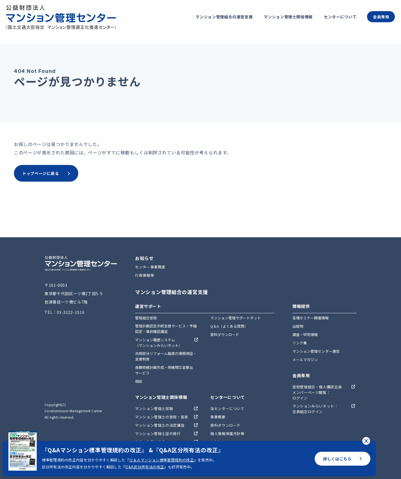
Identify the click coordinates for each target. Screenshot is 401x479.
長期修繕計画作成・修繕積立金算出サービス (164, 370)
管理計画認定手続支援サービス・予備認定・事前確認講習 (166, 328)
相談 (138, 381)
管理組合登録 (146, 317)
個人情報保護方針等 (227, 433)
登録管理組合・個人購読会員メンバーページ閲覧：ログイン (317, 392)
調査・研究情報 (305, 334)
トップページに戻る (46, 173)
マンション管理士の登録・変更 (161, 416)
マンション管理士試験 (154, 408)
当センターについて (227, 408)
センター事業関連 (150, 267)
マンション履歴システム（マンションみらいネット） (158, 342)
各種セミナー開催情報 (310, 317)
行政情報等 (144, 275)
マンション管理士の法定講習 (159, 425)
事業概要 (218, 416)
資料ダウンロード (224, 334)
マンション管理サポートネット (235, 317)
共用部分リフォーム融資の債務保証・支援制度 (166, 356)
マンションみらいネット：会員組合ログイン (315, 408)
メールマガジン (305, 359)
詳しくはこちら (342, 458)
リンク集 (299, 342)
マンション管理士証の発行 (158, 433)
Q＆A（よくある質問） (229, 326)
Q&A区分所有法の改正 (144, 467)
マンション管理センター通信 (315, 351)
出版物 (297, 326)
